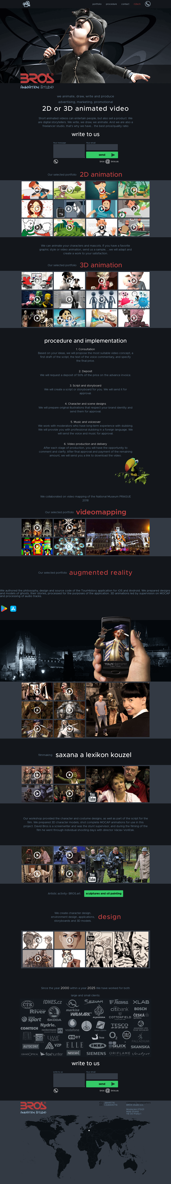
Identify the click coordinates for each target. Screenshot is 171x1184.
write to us (58, 1072)
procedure (111, 4)
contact (125, 4)
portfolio (97, 4)
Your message (59, 143)
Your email (90, 143)
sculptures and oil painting (103, 893)
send (102, 155)
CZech (137, 4)
